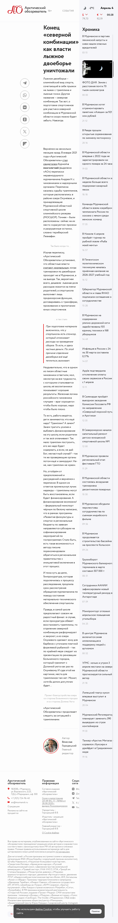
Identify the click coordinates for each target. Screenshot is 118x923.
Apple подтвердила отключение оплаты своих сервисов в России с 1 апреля (97, 376)
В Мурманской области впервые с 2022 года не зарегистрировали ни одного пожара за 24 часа (97, 158)
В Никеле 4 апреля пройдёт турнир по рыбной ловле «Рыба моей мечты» (94, 239)
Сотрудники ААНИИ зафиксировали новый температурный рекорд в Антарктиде (97, 591)
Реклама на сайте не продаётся (17, 811)
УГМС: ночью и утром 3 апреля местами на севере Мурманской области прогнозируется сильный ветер (97, 670)
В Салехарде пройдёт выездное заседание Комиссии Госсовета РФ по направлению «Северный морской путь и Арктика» (97, 406)
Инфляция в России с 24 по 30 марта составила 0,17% (96, 352)
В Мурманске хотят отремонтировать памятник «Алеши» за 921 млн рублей (97, 110)
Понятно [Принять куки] (96, 911)
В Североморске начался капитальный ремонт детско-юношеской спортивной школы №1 (96, 435)
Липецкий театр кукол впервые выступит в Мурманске (95, 696)
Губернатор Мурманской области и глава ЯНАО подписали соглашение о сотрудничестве (97, 295)
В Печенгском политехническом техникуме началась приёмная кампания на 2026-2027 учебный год (95, 267)
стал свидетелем (55, 162)
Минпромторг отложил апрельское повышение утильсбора (96, 615)
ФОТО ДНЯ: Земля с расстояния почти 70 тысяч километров (94, 86)
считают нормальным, (56, 268)
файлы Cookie (43, 909)
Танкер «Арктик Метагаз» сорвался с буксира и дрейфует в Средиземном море (97, 746)
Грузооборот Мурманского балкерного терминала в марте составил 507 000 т (97, 565)
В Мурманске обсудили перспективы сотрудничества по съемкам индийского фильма (96, 511)
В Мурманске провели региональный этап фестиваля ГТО (95, 460)
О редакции (14, 806)
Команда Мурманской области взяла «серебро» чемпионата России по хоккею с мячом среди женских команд (97, 211)
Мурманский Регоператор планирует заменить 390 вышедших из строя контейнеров (97, 720)
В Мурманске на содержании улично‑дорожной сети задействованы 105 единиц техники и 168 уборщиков (96, 325)
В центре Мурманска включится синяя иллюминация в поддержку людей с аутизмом (94, 640)
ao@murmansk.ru (19, 802)
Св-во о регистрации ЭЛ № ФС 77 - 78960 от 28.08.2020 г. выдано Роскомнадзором (54, 802)
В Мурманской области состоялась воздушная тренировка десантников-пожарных (96, 483)
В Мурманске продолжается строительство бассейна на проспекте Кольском (97, 539)
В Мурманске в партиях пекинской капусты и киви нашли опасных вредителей (96, 42)
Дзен (78, 793)
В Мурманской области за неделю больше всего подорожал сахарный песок (97, 184)
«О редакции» (62, 851)
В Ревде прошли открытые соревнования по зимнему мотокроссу (96, 134)
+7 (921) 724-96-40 (20, 798)
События (68, 10)
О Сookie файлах (50, 833)
